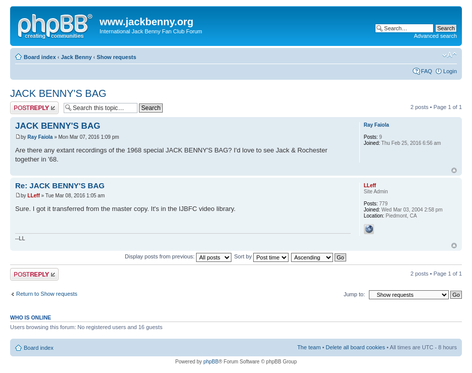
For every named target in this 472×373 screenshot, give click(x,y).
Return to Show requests (46, 294)
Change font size (449, 55)
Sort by (261, 256)
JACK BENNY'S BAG (58, 93)
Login (450, 71)
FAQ (426, 71)
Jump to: (354, 294)
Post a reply (34, 107)
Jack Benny (76, 57)
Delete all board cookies (355, 347)
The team (308, 347)
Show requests (116, 57)
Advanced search (435, 36)
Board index (40, 57)
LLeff (33, 195)
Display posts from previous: (178, 256)
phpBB (210, 361)
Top (454, 170)
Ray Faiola (40, 137)
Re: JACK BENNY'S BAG (60, 185)
